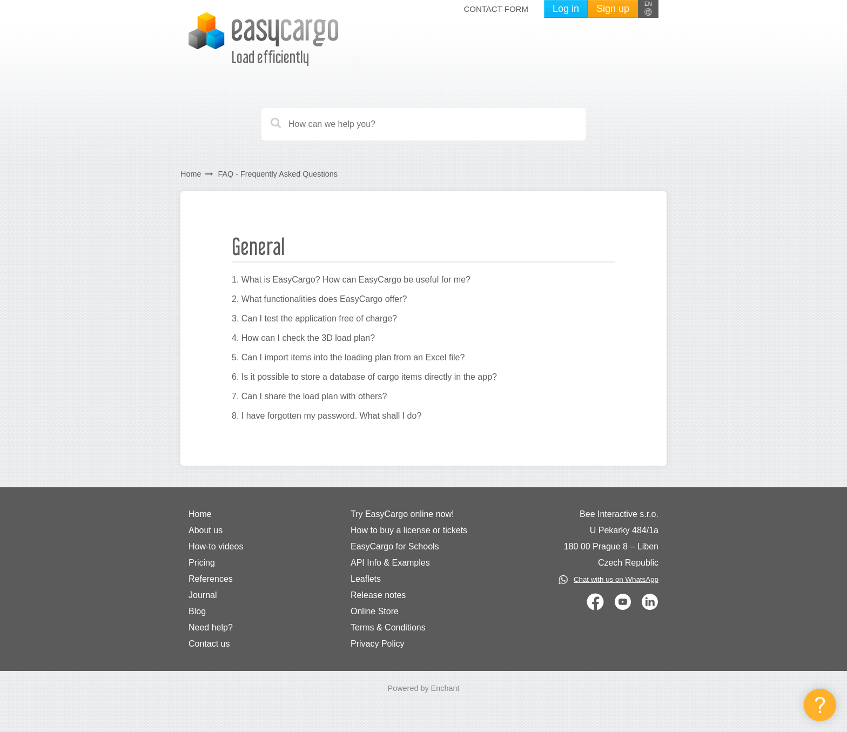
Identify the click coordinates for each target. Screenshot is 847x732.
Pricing (202, 562)
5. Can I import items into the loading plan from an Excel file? (348, 357)
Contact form (495, 9)
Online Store (375, 611)
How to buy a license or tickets (409, 530)
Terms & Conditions (388, 627)
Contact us (209, 643)
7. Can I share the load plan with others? (309, 396)
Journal (203, 595)
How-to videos (216, 546)
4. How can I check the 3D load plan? (303, 338)
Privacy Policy (378, 643)
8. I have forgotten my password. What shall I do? (326, 415)
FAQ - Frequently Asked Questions (278, 174)
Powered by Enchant (424, 688)
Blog (197, 611)
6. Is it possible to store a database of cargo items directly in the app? (364, 376)
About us (206, 530)
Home (190, 174)
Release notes (378, 595)
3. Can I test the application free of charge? (314, 318)
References (211, 578)
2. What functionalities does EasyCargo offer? (319, 299)
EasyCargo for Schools (395, 546)
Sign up (612, 8)
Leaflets (366, 578)
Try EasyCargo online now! (402, 514)
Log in (566, 8)
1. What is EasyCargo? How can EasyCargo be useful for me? (351, 279)
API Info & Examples (390, 562)
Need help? (211, 627)
